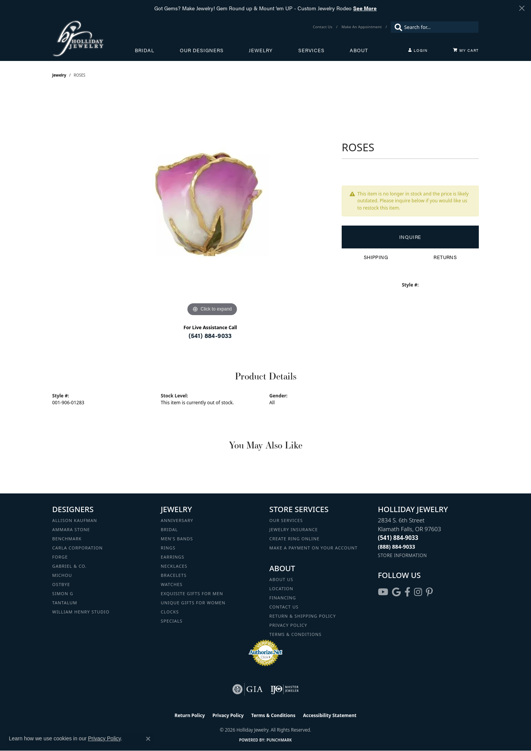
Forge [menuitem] (60, 557)
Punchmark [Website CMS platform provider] (279, 740)
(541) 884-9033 (210, 335)
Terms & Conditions (295, 634)
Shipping (376, 257)
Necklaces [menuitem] (174, 566)
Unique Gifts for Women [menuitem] (193, 602)
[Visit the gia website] (247, 689)
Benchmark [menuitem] (67, 538)
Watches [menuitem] (171, 584)
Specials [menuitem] (171, 621)
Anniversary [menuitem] (177, 520)
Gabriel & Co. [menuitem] (69, 566)
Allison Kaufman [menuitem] (74, 520)
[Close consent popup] (148, 739)
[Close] (521, 8)
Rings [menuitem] (168, 548)
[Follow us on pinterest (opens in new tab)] (429, 592)
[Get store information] (402, 555)
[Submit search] (396, 27)
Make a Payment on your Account (313, 548)
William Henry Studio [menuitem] (80, 612)
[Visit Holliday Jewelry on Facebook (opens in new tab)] (407, 592)
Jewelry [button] (261, 50)
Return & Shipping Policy (302, 616)
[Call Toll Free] (396, 546)
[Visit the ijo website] (284, 689)
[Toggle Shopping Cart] (466, 50)
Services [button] (311, 50)
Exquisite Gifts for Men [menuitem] (192, 593)
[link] (323, 27)
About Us (281, 579)
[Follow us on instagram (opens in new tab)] (418, 592)
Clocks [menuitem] (170, 612)
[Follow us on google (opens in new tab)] (396, 592)
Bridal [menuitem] (169, 529)
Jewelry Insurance (293, 529)
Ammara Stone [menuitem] (71, 529)
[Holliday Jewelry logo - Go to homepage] (93, 38)
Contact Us (284, 607)
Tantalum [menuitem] (64, 602)
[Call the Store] (398, 537)
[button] (417, 50)
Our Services (286, 520)
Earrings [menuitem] (172, 557)
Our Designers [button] (202, 50)
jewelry (59, 75)
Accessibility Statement (329, 715)
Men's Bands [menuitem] (177, 538)
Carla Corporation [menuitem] (77, 548)
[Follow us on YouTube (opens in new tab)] (383, 592)
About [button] (359, 50)
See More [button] (365, 8)
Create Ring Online (294, 538)
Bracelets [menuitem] (174, 575)
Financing (282, 597)
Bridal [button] (144, 50)
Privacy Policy (288, 625)
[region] (212, 204)
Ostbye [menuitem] (61, 584)
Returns (445, 257)
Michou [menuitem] (62, 575)
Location (281, 588)
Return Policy (189, 715)
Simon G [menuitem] (62, 593)
